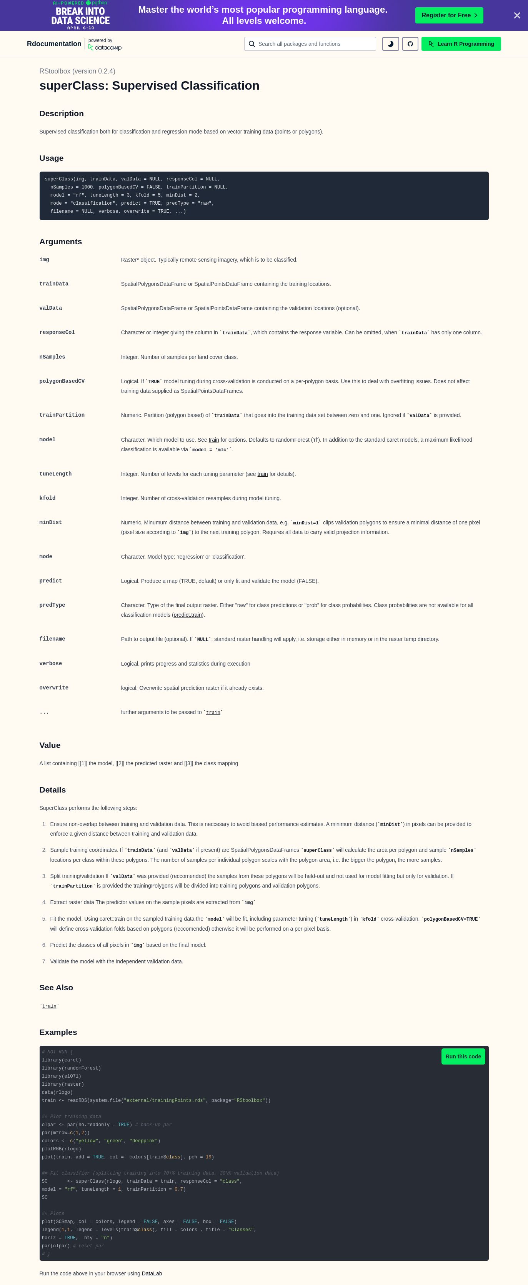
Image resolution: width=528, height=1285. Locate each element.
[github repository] (410, 44)
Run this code (463, 1056)
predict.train (188, 615)
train (214, 440)
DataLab (152, 1273)
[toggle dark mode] (390, 44)
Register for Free (449, 15)
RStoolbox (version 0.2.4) (77, 71)
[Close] (517, 15)
